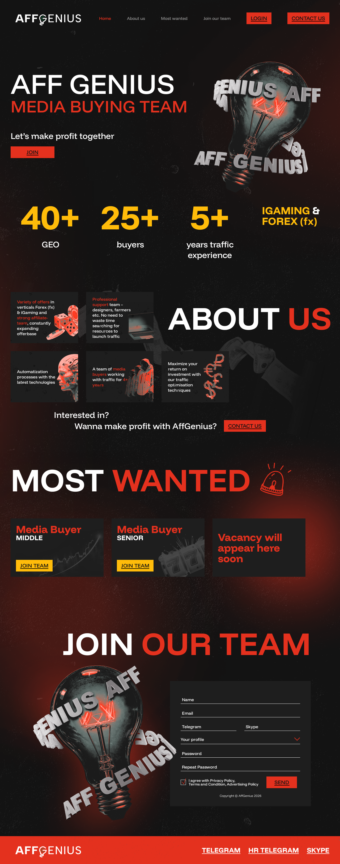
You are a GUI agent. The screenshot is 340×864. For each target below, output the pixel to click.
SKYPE (318, 850)
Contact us (308, 18)
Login (259, 18)
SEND (281, 782)
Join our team (217, 18)
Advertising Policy (242, 784)
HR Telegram (273, 850)
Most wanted (174, 18)
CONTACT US (245, 425)
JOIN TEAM (34, 565)
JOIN (33, 152)
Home (105, 18)
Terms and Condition (207, 784)
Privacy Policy (222, 780)
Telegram (221, 850)
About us (136, 18)
